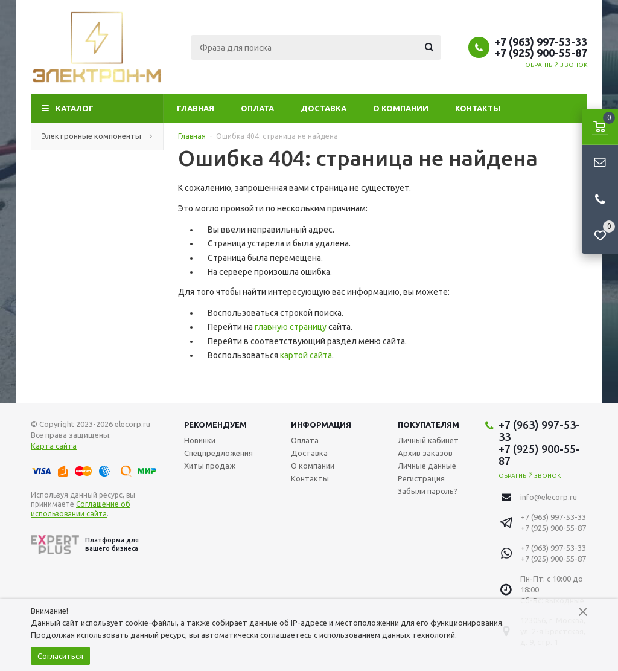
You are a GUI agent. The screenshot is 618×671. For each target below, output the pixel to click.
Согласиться (60, 656)
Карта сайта (54, 445)
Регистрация (421, 478)
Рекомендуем (215, 424)
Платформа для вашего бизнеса (85, 544)
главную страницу (291, 327)
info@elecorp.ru (548, 497)
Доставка (323, 108)
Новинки (199, 440)
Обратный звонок (556, 65)
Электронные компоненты (97, 136)
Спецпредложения (218, 453)
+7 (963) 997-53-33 (540, 42)
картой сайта (306, 355)
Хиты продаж (209, 465)
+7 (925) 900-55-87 (540, 53)
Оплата (257, 108)
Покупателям (428, 424)
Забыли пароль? (427, 491)
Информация (321, 424)
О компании (400, 108)
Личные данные (427, 465)
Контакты (477, 108)
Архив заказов (425, 453)
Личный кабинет (428, 440)
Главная (195, 108)
